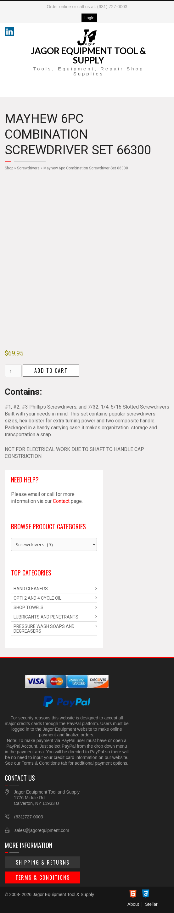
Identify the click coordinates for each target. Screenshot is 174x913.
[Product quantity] (13, 371)
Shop (9, 168)
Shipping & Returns (43, 862)
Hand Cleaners (31, 588)
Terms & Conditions (42, 877)
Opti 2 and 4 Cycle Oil (37, 598)
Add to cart (51, 370)
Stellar (151, 904)
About (133, 904)
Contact (61, 501)
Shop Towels (28, 607)
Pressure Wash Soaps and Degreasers (44, 629)
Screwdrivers (28, 168)
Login (89, 17)
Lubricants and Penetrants (46, 616)
